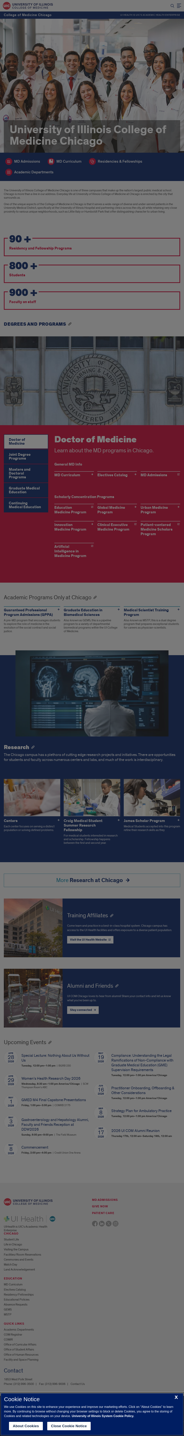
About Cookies (26, 1426)
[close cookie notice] (176, 1397)
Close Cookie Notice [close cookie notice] (69, 1426)
